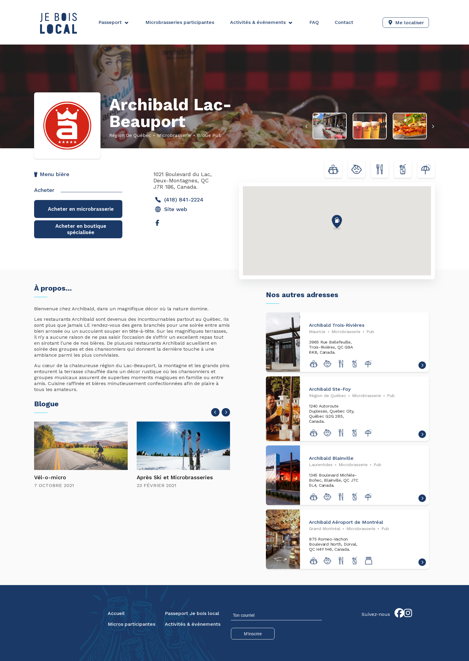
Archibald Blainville (331, 459)
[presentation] (309, 126)
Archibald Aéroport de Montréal (346, 523)
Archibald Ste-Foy (330, 390)
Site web (171, 209)
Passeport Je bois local (192, 614)
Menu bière (54, 174)
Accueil (116, 614)
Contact (343, 22)
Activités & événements (257, 22)
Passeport (110, 22)
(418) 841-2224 (179, 199)
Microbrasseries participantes (179, 22)
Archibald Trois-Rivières (336, 326)
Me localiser (409, 22)
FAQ (313, 22)
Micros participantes (131, 625)
